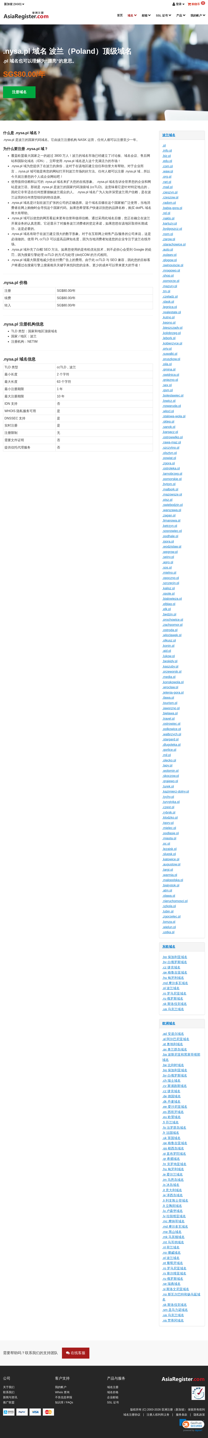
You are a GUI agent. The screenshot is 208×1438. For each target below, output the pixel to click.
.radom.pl (169, 202)
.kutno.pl (168, 317)
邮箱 (146, 15)
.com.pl (167, 166)
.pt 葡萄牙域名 (172, 1263)
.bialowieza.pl (172, 598)
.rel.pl (166, 213)
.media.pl (169, 677)
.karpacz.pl (170, 432)
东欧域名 (168, 946)
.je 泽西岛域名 (172, 1195)
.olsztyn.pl (169, 453)
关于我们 (8, 1387)
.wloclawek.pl (171, 635)
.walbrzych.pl (171, 734)
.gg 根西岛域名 (173, 1148)
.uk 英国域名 (171, 1138)
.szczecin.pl (170, 583)
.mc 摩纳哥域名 (173, 1221)
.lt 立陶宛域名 (172, 1206)
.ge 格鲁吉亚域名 (174, 972)
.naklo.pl (168, 218)
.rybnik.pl (168, 812)
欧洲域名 (168, 1023)
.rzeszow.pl (170, 197)
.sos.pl (167, 567)
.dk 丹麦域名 (171, 1101)
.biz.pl (166, 156)
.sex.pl (167, 385)
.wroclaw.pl (170, 687)
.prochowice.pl (172, 619)
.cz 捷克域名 (171, 967)
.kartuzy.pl (169, 223)
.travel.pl (168, 718)
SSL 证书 (163, 15)
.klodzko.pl (170, 817)
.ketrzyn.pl (169, 526)
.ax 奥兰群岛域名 (174, 1049)
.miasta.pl (169, 838)
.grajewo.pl (170, 781)
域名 (132, 15)
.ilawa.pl (168, 697)
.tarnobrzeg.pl (172, 473)
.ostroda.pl (170, 630)
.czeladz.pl (170, 296)
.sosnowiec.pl (172, 531)
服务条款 (181, 1414)
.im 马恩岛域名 (173, 1179)
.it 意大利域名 (172, 1190)
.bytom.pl (169, 484)
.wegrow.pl (170, 552)
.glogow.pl (169, 260)
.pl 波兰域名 (171, 988)
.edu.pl (167, 161)
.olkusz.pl (169, 640)
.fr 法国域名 (170, 1132)
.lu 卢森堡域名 (172, 1211)
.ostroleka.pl (171, 468)
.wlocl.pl (168, 411)
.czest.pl (168, 807)
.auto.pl (167, 249)
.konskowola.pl (173, 682)
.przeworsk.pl (171, 671)
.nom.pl (167, 234)
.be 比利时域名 (173, 1065)
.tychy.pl (168, 797)
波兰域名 (168, 135)
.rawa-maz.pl (171, 442)
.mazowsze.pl (172, 494)
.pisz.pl (167, 499)
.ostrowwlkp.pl (172, 437)
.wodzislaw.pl (171, 546)
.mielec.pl (169, 828)
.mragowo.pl (171, 270)
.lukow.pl (168, 656)
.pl (164, 145)
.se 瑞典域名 (171, 1284)
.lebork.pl (169, 338)
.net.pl (166, 182)
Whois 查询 (62, 1392)
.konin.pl (168, 645)
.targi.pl (167, 869)
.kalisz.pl (168, 588)
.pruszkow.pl (171, 359)
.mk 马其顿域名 (173, 1237)
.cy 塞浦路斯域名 (174, 1086)
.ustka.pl (168, 932)
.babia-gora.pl (172, 208)
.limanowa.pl (171, 520)
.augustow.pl (171, 864)
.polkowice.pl (171, 729)
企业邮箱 (112, 1397)
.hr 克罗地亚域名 (174, 1164)
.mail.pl (167, 187)
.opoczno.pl (170, 578)
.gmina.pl (169, 369)
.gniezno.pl (170, 380)
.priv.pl (167, 348)
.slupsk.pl (169, 854)
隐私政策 (199, 1414)
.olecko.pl (169, 760)
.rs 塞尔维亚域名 (174, 1273)
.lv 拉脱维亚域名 (174, 1216)
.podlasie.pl (170, 833)
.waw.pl (167, 171)
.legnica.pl (169, 307)
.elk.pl (166, 609)
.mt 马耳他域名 (173, 1242)
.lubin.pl (167, 911)
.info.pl (167, 150)
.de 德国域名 (171, 1096)
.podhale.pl (170, 536)
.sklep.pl (168, 421)
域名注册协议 (131, 1414)
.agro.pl (167, 562)
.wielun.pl (169, 927)
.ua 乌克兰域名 (173, 1009)
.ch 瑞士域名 (171, 1080)
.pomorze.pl (170, 281)
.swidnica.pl (170, 374)
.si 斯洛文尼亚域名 (175, 1289)
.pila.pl (167, 364)
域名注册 (112, 1387)
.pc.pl (166, 843)
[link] (192, 1425)
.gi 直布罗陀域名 (174, 1153)
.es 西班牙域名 (173, 1112)
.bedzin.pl (169, 614)
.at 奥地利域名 (172, 1044)
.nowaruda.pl (171, 406)
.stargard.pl (170, 739)
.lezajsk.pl (169, 849)
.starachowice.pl (174, 244)
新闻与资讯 (10, 1397)
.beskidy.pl (169, 661)
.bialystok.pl (170, 885)
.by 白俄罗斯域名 (174, 962)
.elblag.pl (168, 604)
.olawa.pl (168, 895)
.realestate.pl (171, 312)
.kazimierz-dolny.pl (175, 791)
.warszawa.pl (171, 510)
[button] (14, 4)
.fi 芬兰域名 (170, 1122)
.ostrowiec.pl (171, 723)
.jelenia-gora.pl (173, 692)
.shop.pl (168, 275)
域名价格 (112, 1392)
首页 (120, 15)
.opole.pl (168, 593)
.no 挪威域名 (171, 1252)
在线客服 (75, 1353)
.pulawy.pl (169, 255)
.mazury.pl (169, 286)
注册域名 (19, 92)
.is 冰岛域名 (170, 1185)
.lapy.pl (167, 765)
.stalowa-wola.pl (173, 416)
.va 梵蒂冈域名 (173, 1320)
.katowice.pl (170, 859)
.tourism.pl (169, 703)
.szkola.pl (169, 906)
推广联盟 (8, 1402)
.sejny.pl (168, 557)
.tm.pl (166, 291)
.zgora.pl (168, 463)
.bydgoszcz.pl (172, 228)
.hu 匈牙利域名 (173, 978)
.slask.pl (168, 301)
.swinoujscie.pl (172, 265)
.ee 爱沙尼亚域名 (174, 1106)
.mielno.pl (169, 572)
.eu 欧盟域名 (171, 1117)
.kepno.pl (169, 322)
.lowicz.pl (169, 401)
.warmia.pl (169, 875)
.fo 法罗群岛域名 (174, 1127)
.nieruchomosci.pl (175, 901)
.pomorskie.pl (172, 479)
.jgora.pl (168, 541)
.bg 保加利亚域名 (174, 957)
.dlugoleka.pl (171, 744)
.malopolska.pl (172, 880)
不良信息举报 (63, 1397)
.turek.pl (168, 786)
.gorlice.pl (169, 749)
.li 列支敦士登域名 (175, 1200)
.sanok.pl (168, 427)
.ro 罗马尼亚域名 (174, 993)
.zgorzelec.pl (171, 916)
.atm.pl (167, 890)
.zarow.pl (168, 239)
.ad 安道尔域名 (173, 1033)
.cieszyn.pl (170, 192)
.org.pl (166, 176)
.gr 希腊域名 (171, 1158)
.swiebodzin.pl (172, 505)
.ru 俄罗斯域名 (172, 998)
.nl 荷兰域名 (171, 1247)
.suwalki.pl (169, 353)
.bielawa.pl (170, 713)
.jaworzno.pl (171, 708)
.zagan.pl (169, 515)
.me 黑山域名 (172, 1232)
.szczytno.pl (170, 447)
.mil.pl (166, 755)
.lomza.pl (168, 922)
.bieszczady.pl (172, 327)
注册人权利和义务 (158, 1414)
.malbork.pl (170, 489)
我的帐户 (198, 15)
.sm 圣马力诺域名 (175, 1310)
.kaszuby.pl (170, 666)
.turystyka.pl (171, 802)
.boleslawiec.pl (172, 395)
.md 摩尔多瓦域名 (175, 983)
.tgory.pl (168, 823)
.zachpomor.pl (172, 624)
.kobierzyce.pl (172, 343)
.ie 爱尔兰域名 (172, 1174)
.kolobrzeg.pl (171, 333)
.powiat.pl (169, 458)
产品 (181, 15)
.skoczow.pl (170, 776)
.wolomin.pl (170, 770)
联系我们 (8, 1392)
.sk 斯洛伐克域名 (174, 1004)
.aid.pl (166, 651)
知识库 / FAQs (64, 1402)
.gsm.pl (167, 390)
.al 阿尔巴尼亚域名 (175, 1039)
